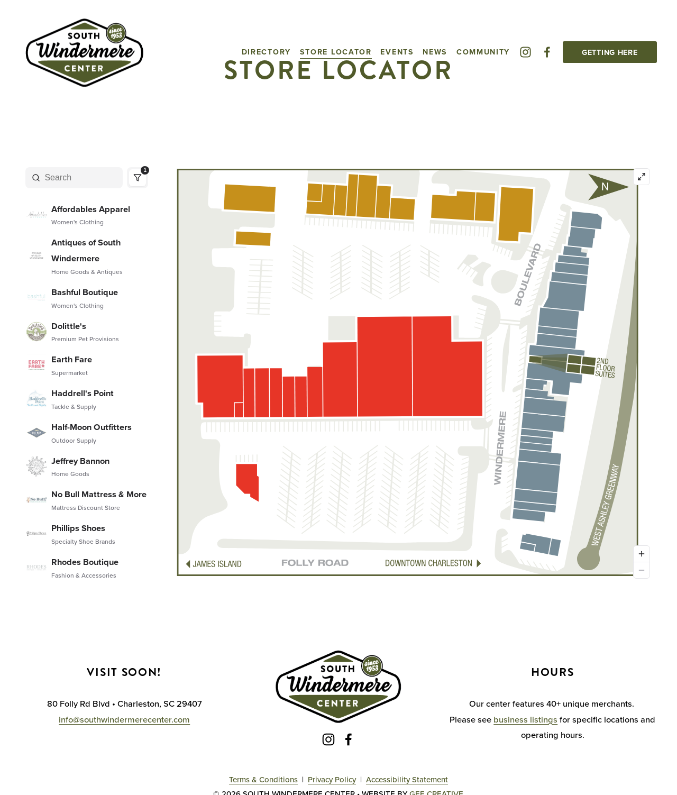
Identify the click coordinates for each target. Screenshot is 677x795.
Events (397, 52)
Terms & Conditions (263, 779)
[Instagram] (525, 52)
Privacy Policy (332, 779)
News (435, 52)
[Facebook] (547, 52)
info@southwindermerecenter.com (124, 719)
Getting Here (610, 52)
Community (483, 52)
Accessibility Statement (407, 779)
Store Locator (336, 52)
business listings (525, 719)
